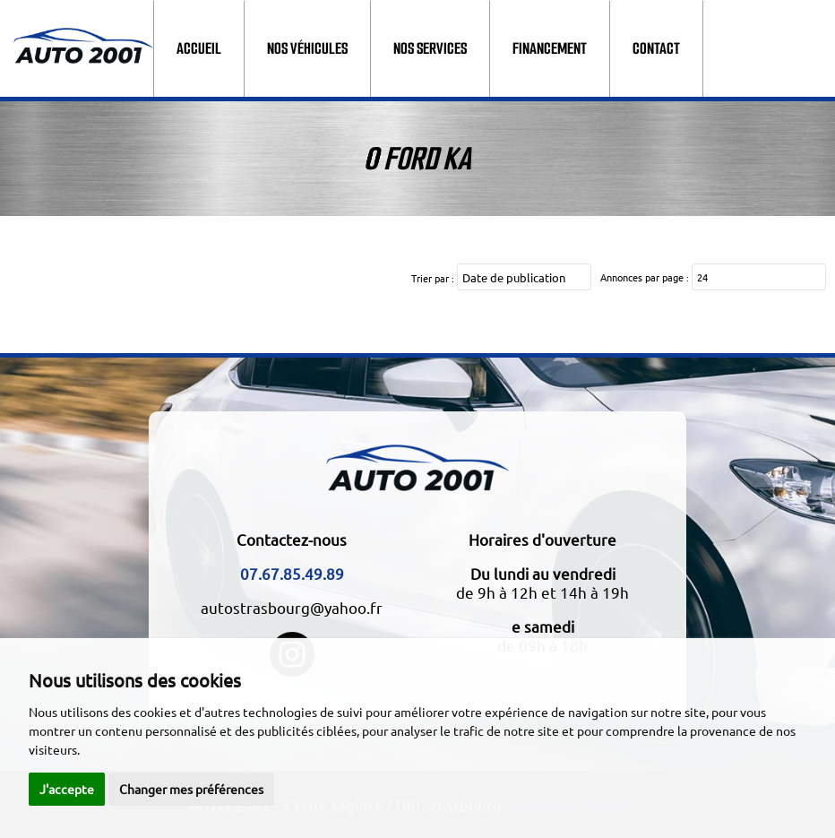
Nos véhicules (307, 48)
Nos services (430, 48)
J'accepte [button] (66, 789)
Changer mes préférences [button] (191, 789)
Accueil (198, 48)
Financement (549, 48)
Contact (656, 48)
